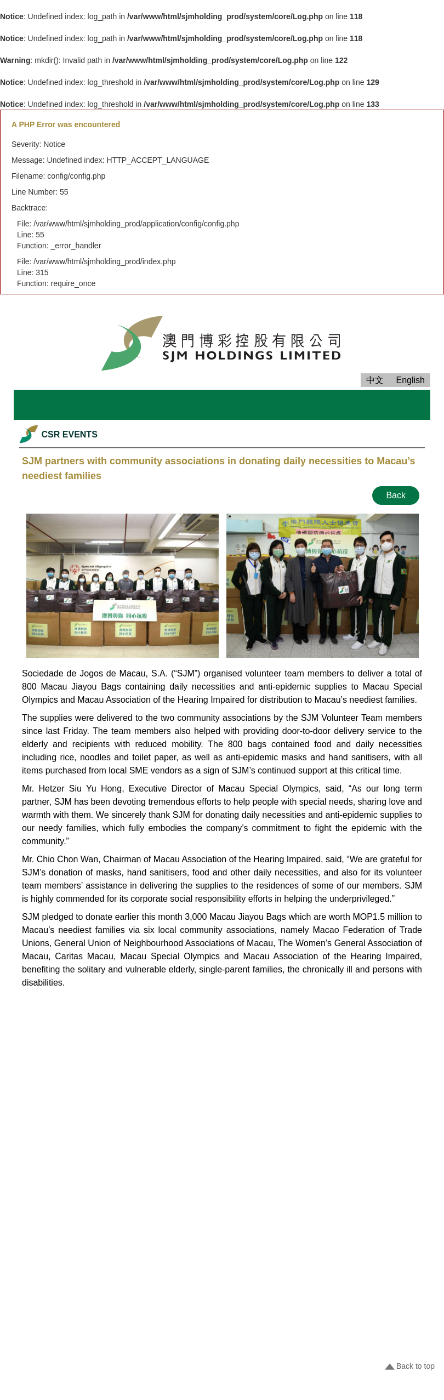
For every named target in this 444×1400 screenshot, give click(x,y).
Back (396, 495)
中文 (375, 380)
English (410, 380)
